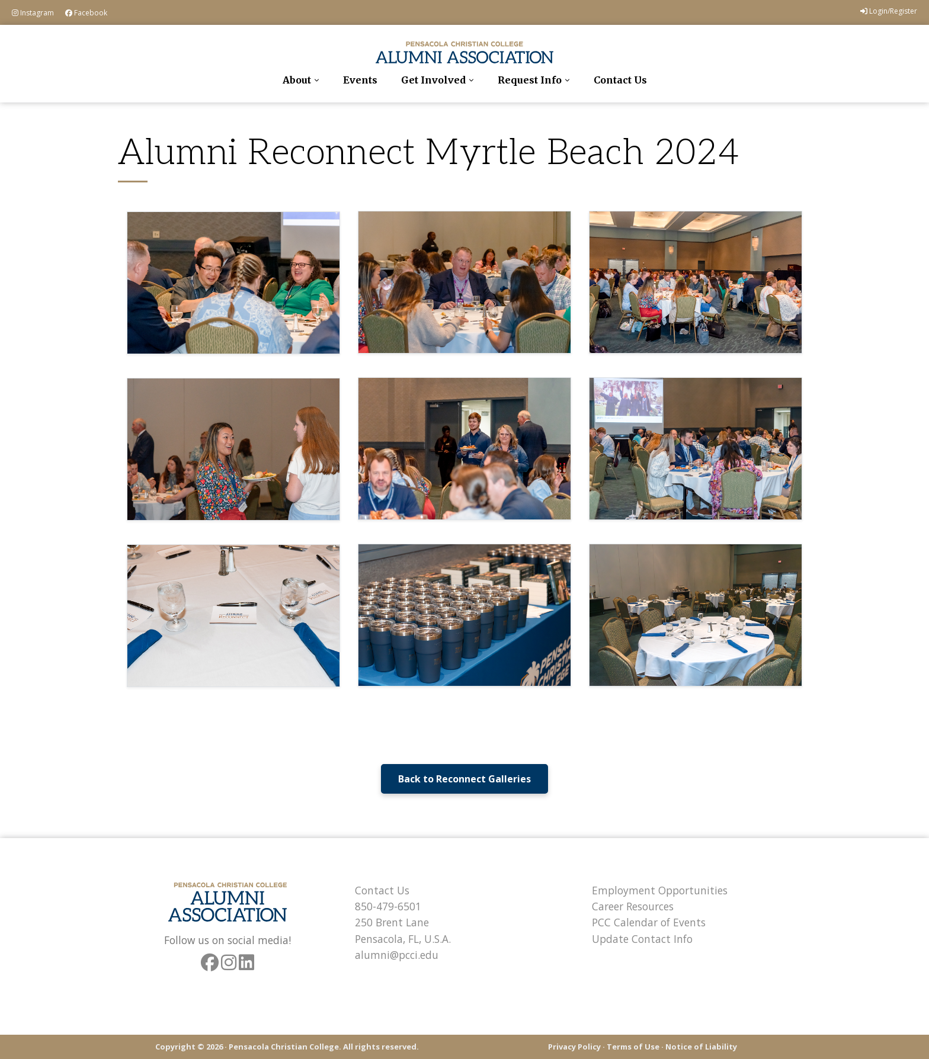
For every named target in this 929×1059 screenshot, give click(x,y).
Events (360, 80)
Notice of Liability (701, 1046)
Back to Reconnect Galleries (464, 778)
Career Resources (633, 906)
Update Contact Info (642, 939)
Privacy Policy (574, 1046)
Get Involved (433, 80)
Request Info (530, 80)
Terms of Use (633, 1046)
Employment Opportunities (660, 890)
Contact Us (620, 80)
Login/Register (888, 11)
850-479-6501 (388, 906)
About (297, 80)
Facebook (86, 13)
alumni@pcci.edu (396, 955)
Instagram (33, 13)
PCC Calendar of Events (649, 922)
